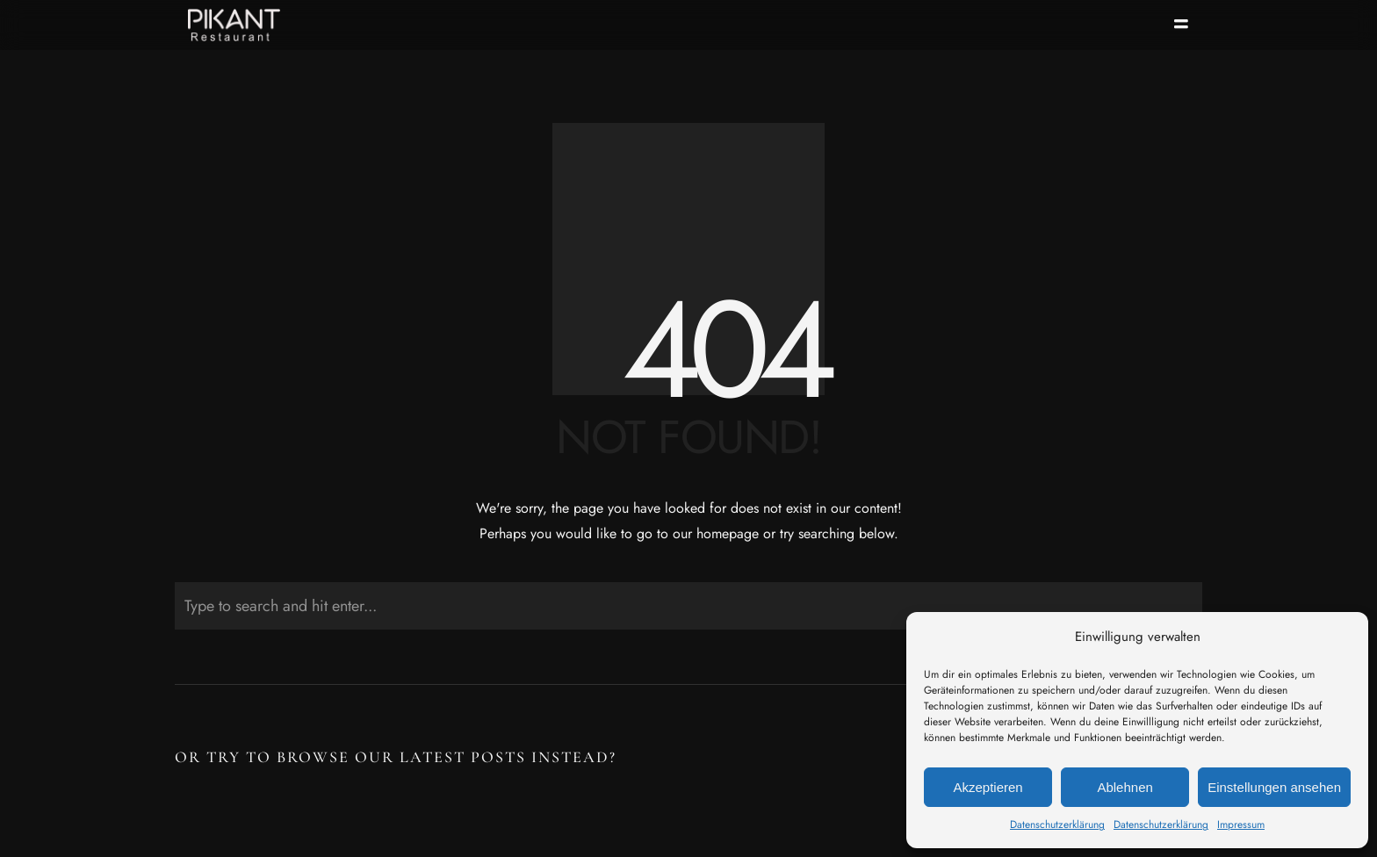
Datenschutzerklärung (1057, 824)
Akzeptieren (987, 787)
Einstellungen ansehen (1274, 787)
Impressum (1241, 824)
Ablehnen (1124, 787)
